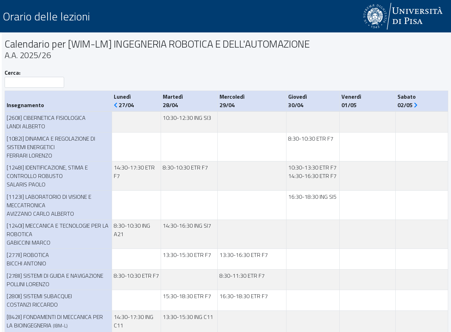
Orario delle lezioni (46, 16)
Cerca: (34, 78)
